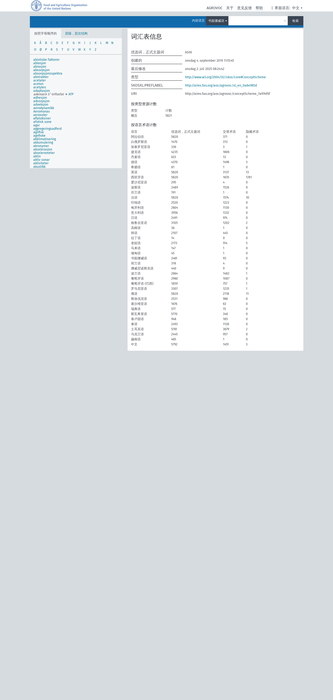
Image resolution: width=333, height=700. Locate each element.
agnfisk (38, 132)
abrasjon (39, 67)
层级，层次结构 (76, 33)
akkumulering (43, 143)
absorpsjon (41, 70)
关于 (229, 8)
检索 (295, 21)
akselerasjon (42, 149)
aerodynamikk (43, 108)
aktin (37, 156)
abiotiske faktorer (46, 60)
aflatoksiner (42, 118)
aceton (38, 84)
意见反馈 (244, 8)
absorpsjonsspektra (47, 73)
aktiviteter (40, 163)
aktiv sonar (41, 160)
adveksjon (40, 105)
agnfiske (39, 136)
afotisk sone (42, 122)
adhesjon (40, 98)
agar (36, 125)
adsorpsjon (41, 101)
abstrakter (40, 77)
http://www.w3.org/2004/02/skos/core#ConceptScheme (225, 77)
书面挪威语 (216, 21)
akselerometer (44, 153)
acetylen (39, 87)
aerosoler (40, 115)
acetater (39, 80)
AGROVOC (214, 8)
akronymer (41, 146)
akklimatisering (44, 139)
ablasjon (39, 63)
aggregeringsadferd (47, 129)
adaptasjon (41, 91)
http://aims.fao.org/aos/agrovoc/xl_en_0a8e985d (221, 85)
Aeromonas (41, 111)
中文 (295, 8)
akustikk (39, 167)
